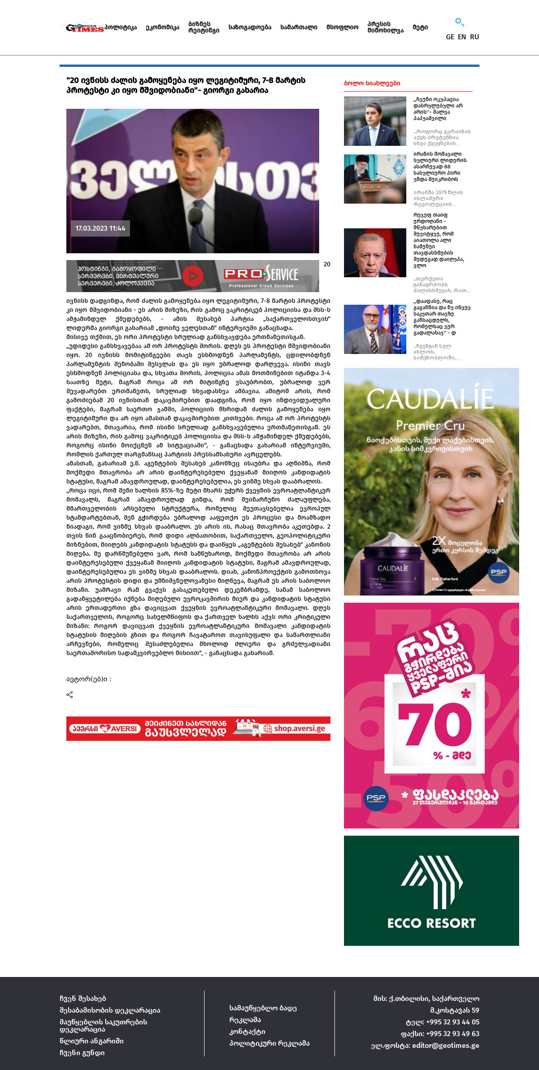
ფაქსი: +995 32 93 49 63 (440, 1033)
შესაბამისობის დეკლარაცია (110, 1010)
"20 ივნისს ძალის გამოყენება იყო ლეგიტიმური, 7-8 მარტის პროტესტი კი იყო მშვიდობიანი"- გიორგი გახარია (185, 85)
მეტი (420, 27)
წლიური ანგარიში (92, 1041)
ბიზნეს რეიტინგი (203, 27)
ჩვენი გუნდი (82, 1052)
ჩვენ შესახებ (83, 998)
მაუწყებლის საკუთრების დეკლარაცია (103, 1025)
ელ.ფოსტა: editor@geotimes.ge (425, 1045)
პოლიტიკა (120, 27)
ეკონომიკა (162, 27)
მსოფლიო (342, 27)
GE (450, 37)
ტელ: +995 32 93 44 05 (442, 1022)
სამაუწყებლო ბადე (263, 1008)
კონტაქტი (247, 1031)
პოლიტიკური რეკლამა (269, 1043)
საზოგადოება (249, 27)
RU (474, 37)
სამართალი (298, 27)
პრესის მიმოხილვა (385, 27)
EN (462, 37)
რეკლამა (245, 1019)
